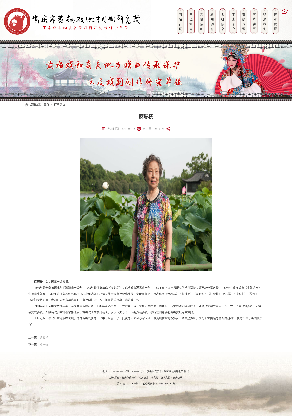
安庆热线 (177, 377)
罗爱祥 (44, 337)
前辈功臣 (59, 104)
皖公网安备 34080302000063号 (158, 383)
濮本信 (44, 344)
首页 (46, 104)
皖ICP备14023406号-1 (128, 383)
